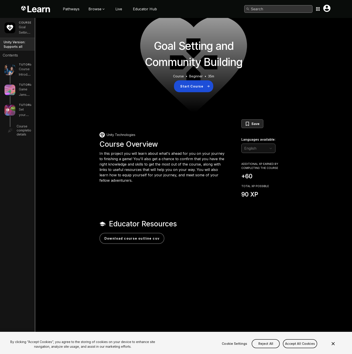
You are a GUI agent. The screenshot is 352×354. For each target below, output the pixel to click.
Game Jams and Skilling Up (39, 90)
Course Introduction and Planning (43, 69)
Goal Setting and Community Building (46, 30)
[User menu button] (326, 8)
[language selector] (280, 148)
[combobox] (278, 9)
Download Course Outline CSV (153, 238)
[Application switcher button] (318, 9)
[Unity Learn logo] (36, 9)
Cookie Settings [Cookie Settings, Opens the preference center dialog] (234, 349)
